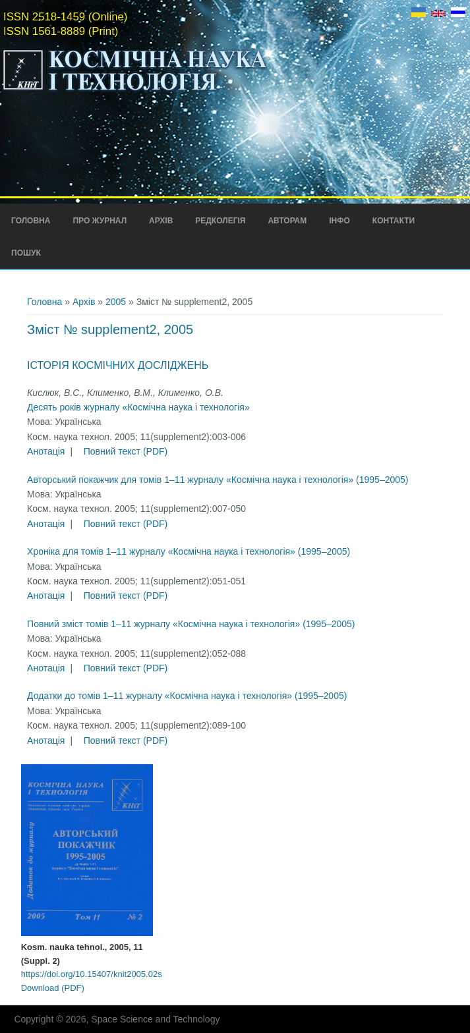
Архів (161, 220)
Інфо (339, 220)
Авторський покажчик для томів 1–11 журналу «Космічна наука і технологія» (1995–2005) (217, 479)
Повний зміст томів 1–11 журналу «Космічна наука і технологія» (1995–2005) (191, 624)
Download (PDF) (52, 988)
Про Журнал (100, 220)
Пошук (26, 253)
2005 (115, 301)
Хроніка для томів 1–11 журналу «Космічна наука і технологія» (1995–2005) (188, 551)
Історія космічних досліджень (117, 365)
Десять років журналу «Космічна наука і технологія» (138, 407)
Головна (30, 220)
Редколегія (220, 220)
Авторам (287, 220)
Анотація (46, 451)
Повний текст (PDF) (126, 451)
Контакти (393, 220)
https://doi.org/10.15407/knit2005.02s (91, 974)
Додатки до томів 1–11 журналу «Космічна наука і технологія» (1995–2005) (187, 695)
